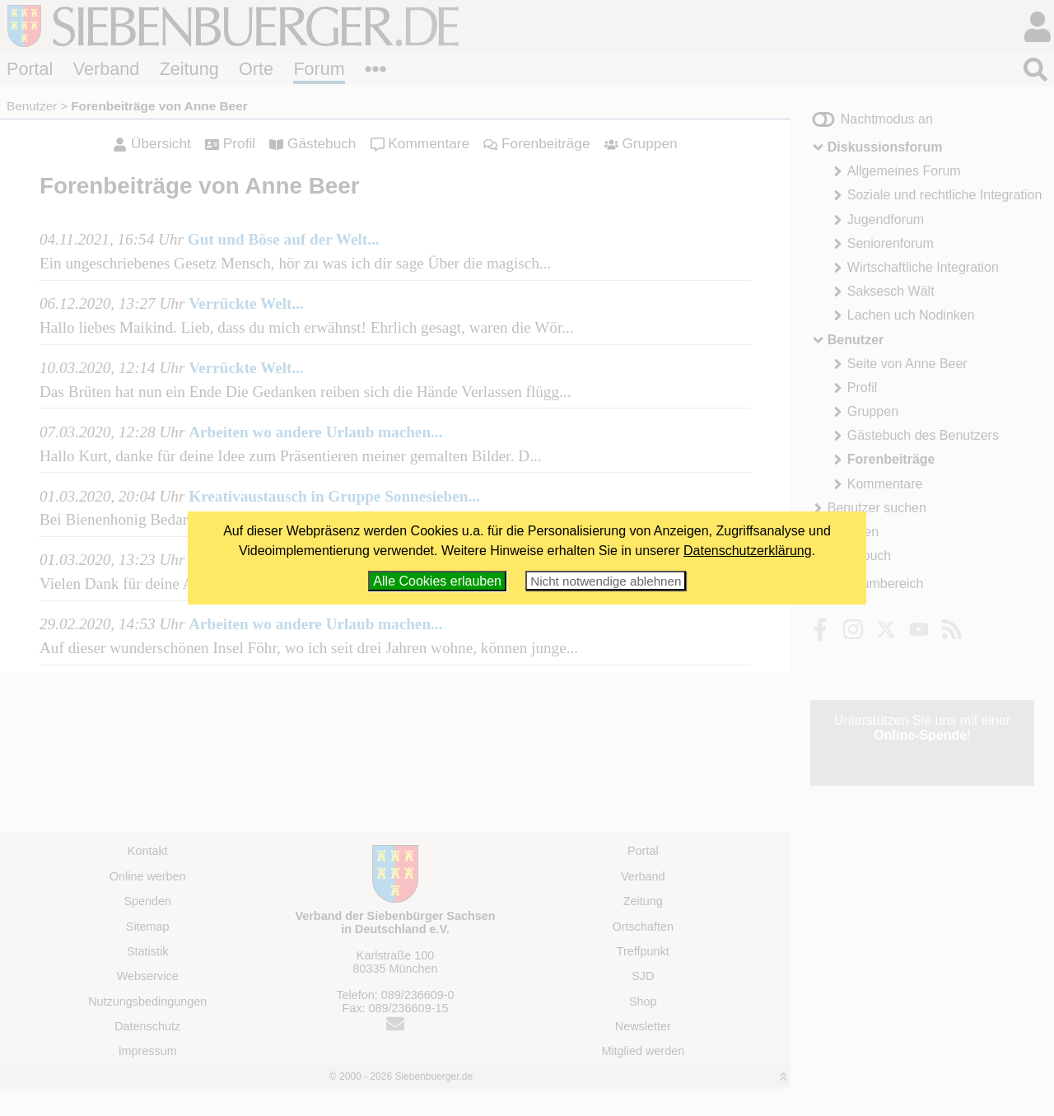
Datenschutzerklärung (747, 551)
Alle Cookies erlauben (437, 581)
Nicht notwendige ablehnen (605, 581)
